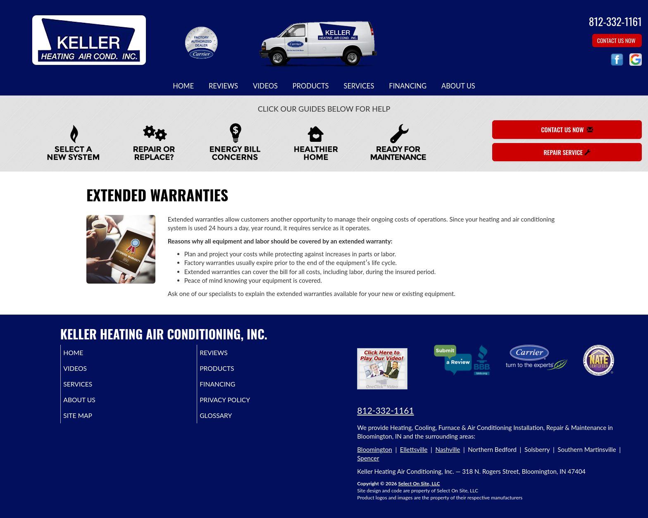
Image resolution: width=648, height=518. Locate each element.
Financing (407, 86)
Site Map (89, 422)
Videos (265, 86)
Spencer (368, 458)
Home (183, 86)
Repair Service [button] (566, 152)
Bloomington (374, 449)
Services (359, 86)
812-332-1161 (385, 410)
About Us (458, 86)
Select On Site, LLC (419, 483)
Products (311, 86)
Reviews (223, 86)
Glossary (228, 422)
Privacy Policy (238, 405)
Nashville (448, 449)
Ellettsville (414, 449)
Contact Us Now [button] (617, 40)
